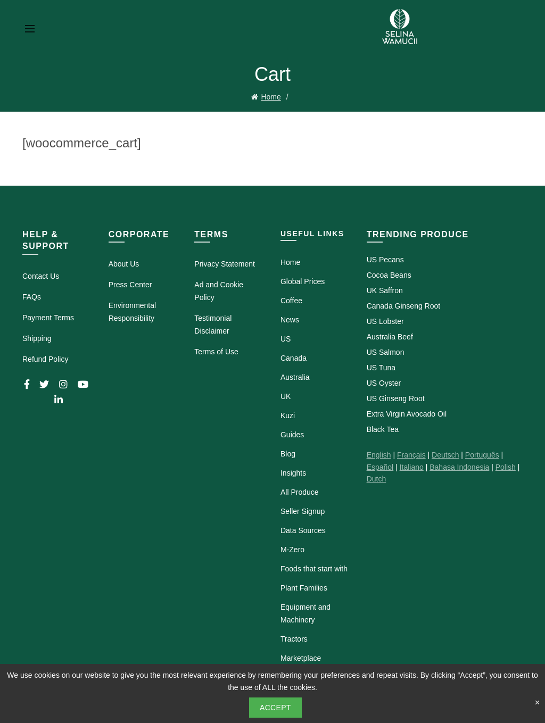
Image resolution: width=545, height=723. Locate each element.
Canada (293, 357)
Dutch (376, 477)
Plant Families (303, 587)
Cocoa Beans (389, 274)
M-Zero (292, 549)
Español (380, 466)
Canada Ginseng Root (404, 305)
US (285, 338)
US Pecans (385, 259)
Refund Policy (45, 358)
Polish (506, 466)
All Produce (299, 491)
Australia (294, 376)
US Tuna (381, 367)
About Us (124, 263)
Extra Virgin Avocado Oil (407, 413)
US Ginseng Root (396, 398)
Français (411, 454)
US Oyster (384, 382)
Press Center (130, 284)
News (289, 319)
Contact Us (40, 275)
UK (285, 396)
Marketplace (300, 657)
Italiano (412, 466)
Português (482, 454)
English (379, 454)
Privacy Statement (224, 263)
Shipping (37, 337)
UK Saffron (385, 290)
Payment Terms (48, 316)
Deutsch (445, 454)
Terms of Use (216, 351)
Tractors (294, 638)
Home (270, 96)
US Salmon (385, 351)
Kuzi (287, 415)
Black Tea (383, 429)
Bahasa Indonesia (459, 466)
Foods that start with (314, 568)
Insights (293, 472)
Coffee (291, 300)
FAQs (31, 296)
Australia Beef (390, 336)
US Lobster (385, 321)
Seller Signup (302, 510)
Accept (275, 707)
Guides (292, 434)
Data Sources (303, 530)
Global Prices (302, 281)
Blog (287, 453)
